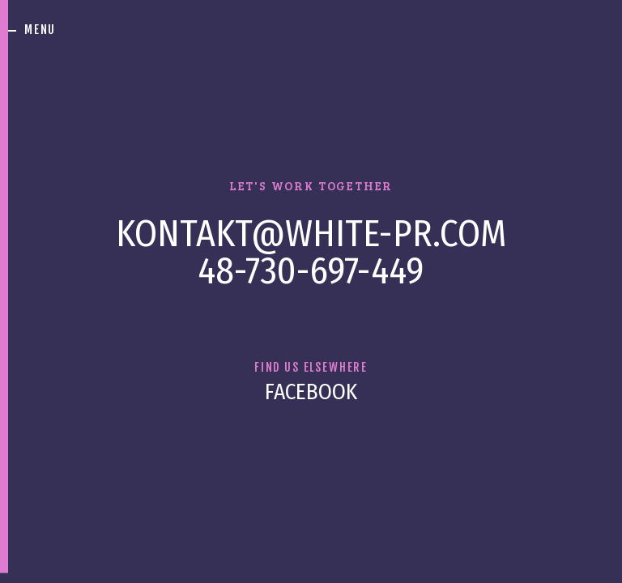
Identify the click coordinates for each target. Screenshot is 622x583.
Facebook (311, 391)
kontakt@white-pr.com (311, 234)
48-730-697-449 (311, 270)
